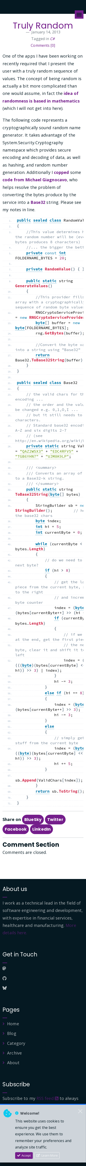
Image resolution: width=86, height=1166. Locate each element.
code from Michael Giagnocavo (35, 179)
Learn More (47, 1155)
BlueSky (33, 819)
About (13, 1062)
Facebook (16, 829)
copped (61, 172)
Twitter (55, 819)
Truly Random (43, 26)
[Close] (80, 1111)
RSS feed (47, 1098)
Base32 (38, 202)
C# (52, 38)
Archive (14, 1053)
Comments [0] (43, 45)
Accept (24, 1155)
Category (16, 1043)
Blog (11, 1033)
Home (13, 1023)
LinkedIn (41, 829)
